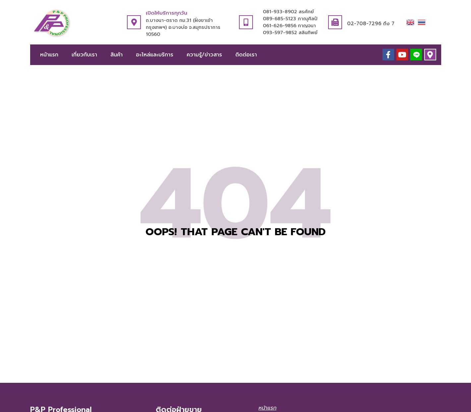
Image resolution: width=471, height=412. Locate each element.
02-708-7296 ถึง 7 (370, 23)
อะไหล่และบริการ (154, 55)
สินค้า (116, 55)
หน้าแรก (49, 55)
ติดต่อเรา (246, 55)
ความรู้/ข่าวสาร (204, 55)
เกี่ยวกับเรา (84, 55)
